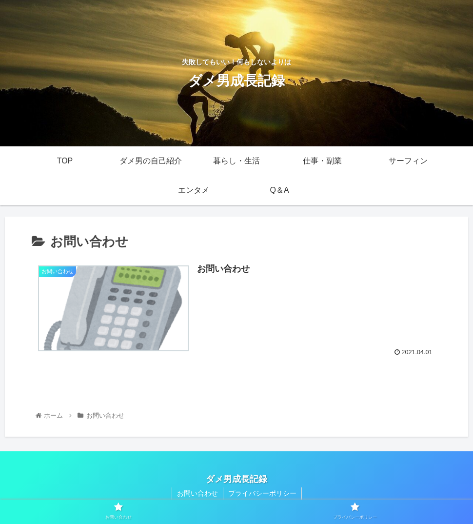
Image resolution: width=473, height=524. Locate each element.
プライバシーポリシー (262, 493)
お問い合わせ (197, 493)
